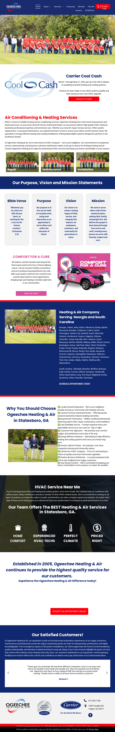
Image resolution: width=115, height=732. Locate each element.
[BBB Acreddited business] (37, 595)
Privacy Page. (94, 729)
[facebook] (90, 715)
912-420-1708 (94, 701)
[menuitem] (36, 7)
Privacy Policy (93, 726)
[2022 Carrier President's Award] (99, 595)
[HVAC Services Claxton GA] (16, 595)
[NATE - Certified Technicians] (78, 595)
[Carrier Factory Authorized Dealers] (57, 595)
